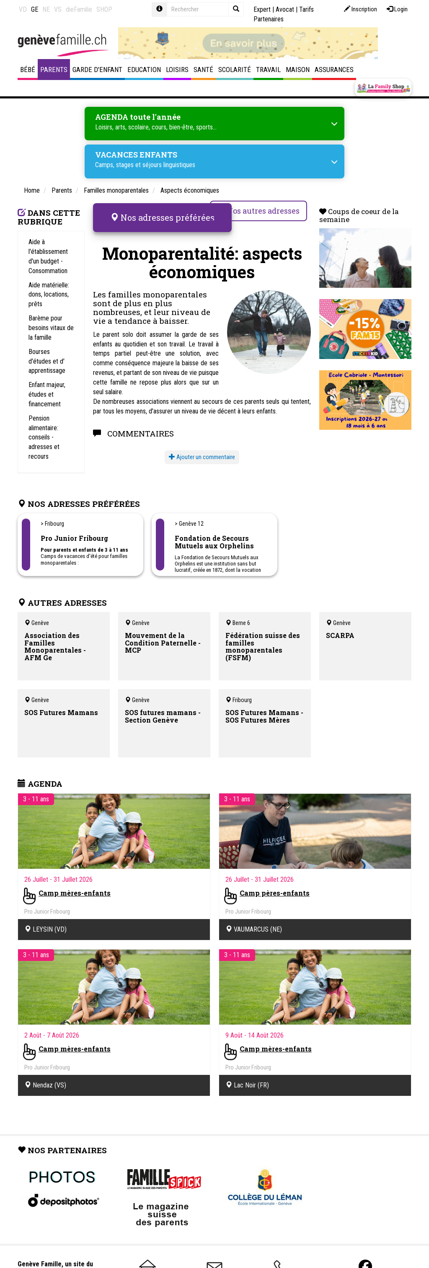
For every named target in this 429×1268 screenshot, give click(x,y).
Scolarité (234, 69)
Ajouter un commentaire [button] (202, 452)
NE (46, 9)
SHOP (104, 9)
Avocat (285, 9)
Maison (298, 69)
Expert (262, 9)
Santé (203, 69)
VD (23, 9)
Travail (268, 69)
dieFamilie (79, 9)
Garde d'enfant (97, 69)
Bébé (27, 69)
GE (34, 9)
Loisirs (177, 69)
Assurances (334, 69)
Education (144, 69)
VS (58, 9)
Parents (53, 69)
